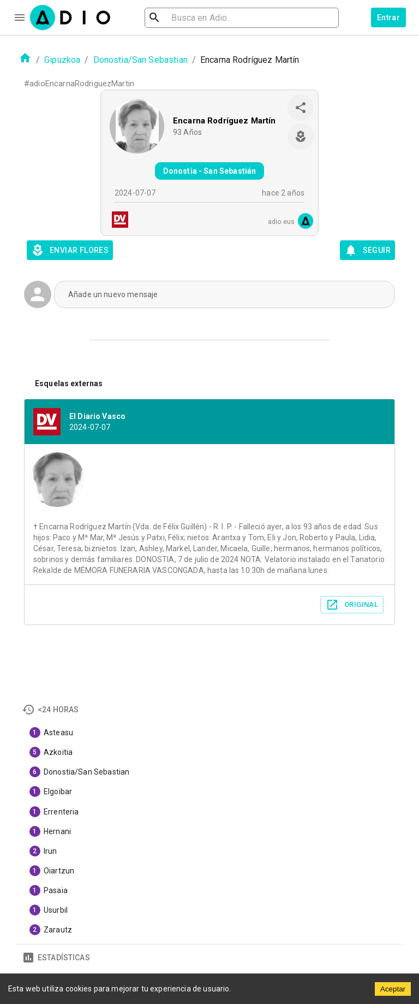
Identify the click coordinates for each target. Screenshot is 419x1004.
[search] (190, 17)
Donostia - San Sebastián (209, 171)
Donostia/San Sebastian (140, 60)
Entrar (388, 17)
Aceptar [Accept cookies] (392, 989)
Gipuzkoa (62, 60)
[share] (301, 108)
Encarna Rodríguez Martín (224, 121)
